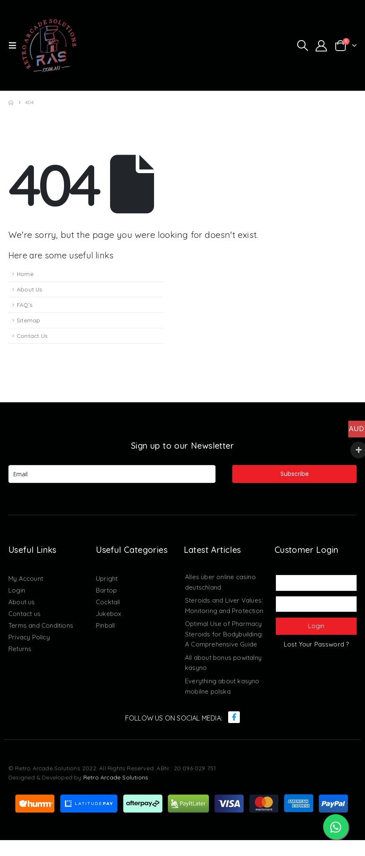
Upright (107, 579)
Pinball (105, 625)
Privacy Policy (29, 637)
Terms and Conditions (40, 625)
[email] (112, 474)
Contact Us (32, 335)
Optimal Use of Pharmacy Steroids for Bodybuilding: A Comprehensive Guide (224, 642)
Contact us (24, 614)
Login (16, 590)
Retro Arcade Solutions (115, 793)
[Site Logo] (49, 45)
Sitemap (28, 320)
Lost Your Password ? (316, 644)
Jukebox (108, 614)
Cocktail (108, 602)
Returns (19, 649)
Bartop (106, 590)
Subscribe (294, 474)
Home (25, 273)
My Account (25, 579)
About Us (30, 289)
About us (21, 602)
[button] (15, 45)
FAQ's (25, 304)
